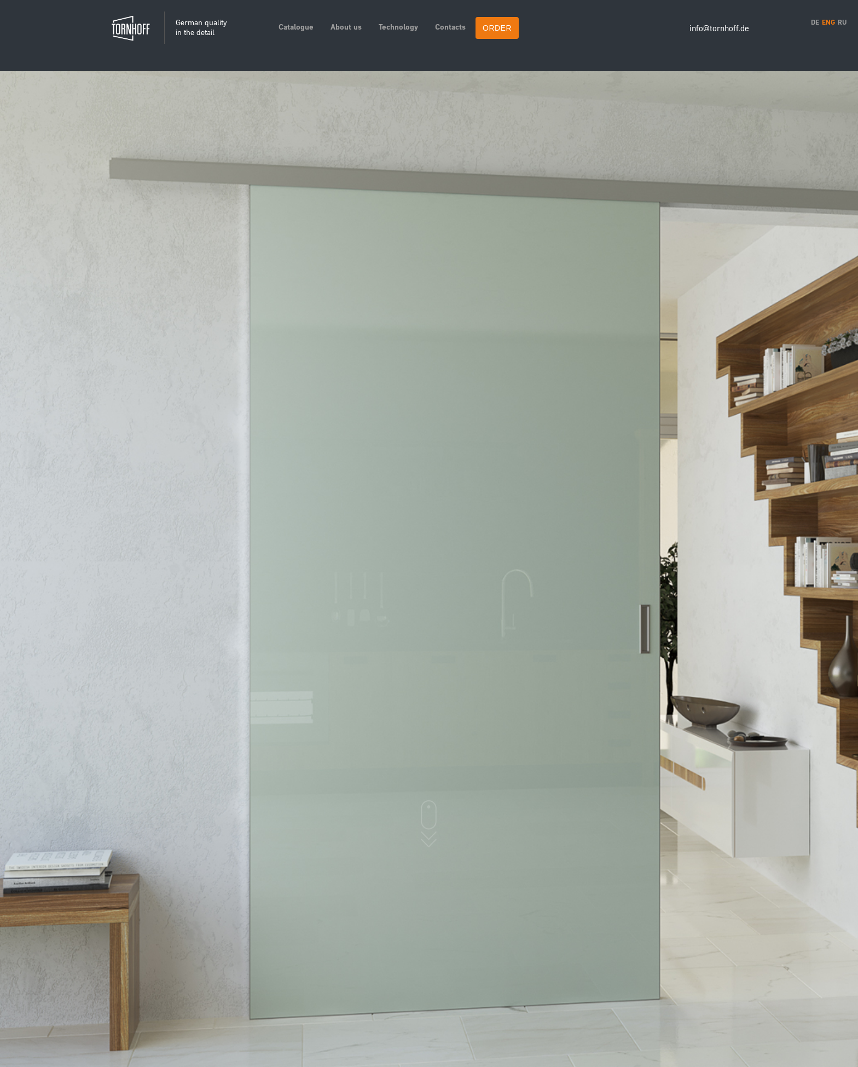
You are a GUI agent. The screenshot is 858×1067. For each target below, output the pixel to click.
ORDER (497, 28)
